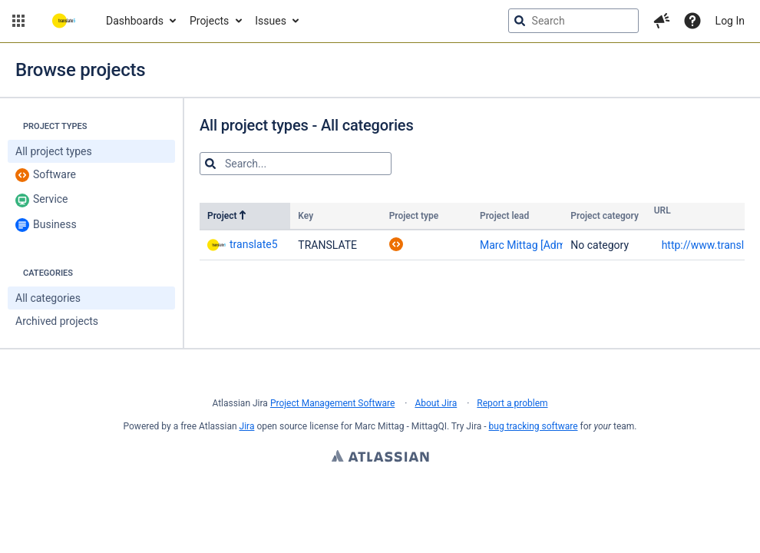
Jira (247, 426)
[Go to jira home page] (64, 20)
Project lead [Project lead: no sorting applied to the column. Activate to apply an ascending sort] (504, 215)
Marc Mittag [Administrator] (545, 245)
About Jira (436, 403)
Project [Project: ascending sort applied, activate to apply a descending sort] (228, 215)
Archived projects (56, 321)
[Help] (692, 20)
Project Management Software (332, 403)
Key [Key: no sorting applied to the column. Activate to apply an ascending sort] (305, 215)
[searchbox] (573, 20)
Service (41, 200)
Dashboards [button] (135, 21)
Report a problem (512, 403)
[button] (18, 20)
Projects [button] (209, 21)
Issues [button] (270, 21)
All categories (48, 298)
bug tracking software (533, 426)
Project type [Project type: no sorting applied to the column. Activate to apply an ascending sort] (414, 215)
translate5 (242, 244)
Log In (730, 21)
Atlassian (380, 457)
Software (45, 175)
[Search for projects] (296, 163)
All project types (53, 151)
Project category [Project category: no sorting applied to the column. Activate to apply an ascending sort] (604, 215)
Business (46, 225)
